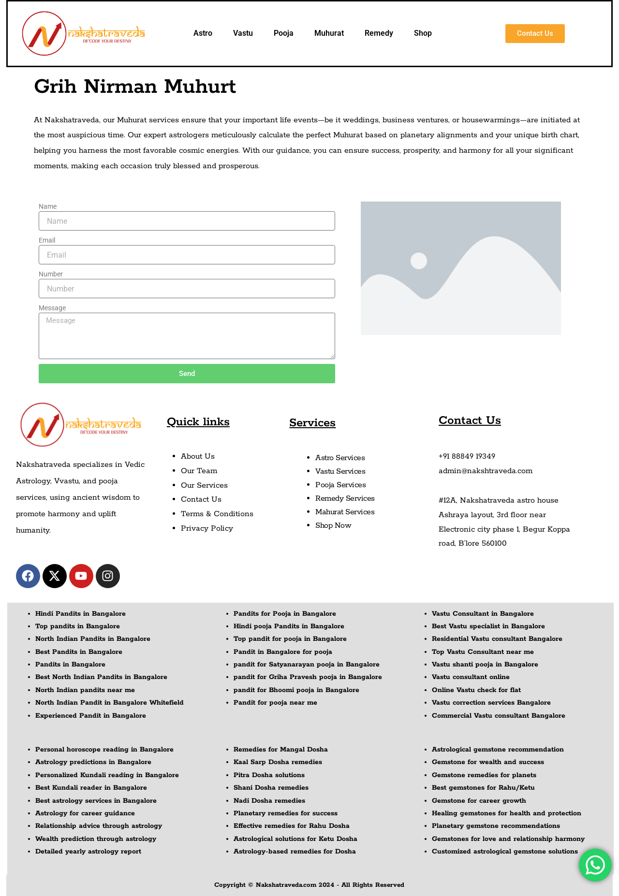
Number (51, 274)
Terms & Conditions (217, 514)
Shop (423, 33)
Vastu (243, 33)
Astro (202, 33)
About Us (198, 456)
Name (48, 206)
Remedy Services (345, 498)
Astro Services (340, 458)
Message (52, 308)
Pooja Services (340, 485)
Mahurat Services (344, 512)
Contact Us (201, 499)
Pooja (284, 33)
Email (47, 240)
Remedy (379, 33)
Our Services (204, 485)
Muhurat (329, 33)
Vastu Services (340, 471)
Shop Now (333, 525)
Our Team (199, 471)
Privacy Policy (207, 528)
